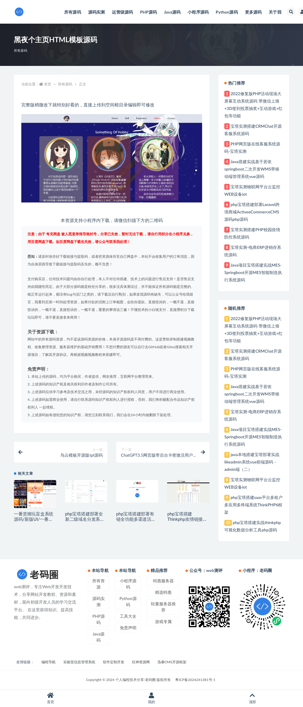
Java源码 (98, 637)
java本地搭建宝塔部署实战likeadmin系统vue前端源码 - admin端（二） (251, 462)
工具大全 (128, 616)
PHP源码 (98, 619)
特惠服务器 (163, 580)
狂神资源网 (141, 662)
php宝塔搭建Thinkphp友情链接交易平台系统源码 (187, 519)
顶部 (252, 698)
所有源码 (20, 50)
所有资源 (98, 583)
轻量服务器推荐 (163, 606)
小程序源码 (128, 583)
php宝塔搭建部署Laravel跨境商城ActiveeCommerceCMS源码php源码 (251, 212)
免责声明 (128, 627)
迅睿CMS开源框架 (171, 662)
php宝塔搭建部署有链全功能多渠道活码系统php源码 (136, 519)
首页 (47, 84)
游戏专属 (163, 621)
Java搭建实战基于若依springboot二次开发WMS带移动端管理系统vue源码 (251, 169)
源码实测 (98, 601)
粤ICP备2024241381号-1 (195, 679)
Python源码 (128, 601)
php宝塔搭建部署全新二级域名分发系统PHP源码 (84, 519)
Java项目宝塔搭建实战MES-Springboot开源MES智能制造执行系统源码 (253, 272)
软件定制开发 (113, 662)
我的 (151, 698)
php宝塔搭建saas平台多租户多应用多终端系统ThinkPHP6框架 (253, 505)
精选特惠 (163, 592)
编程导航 (48, 662)
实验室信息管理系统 (79, 662)
